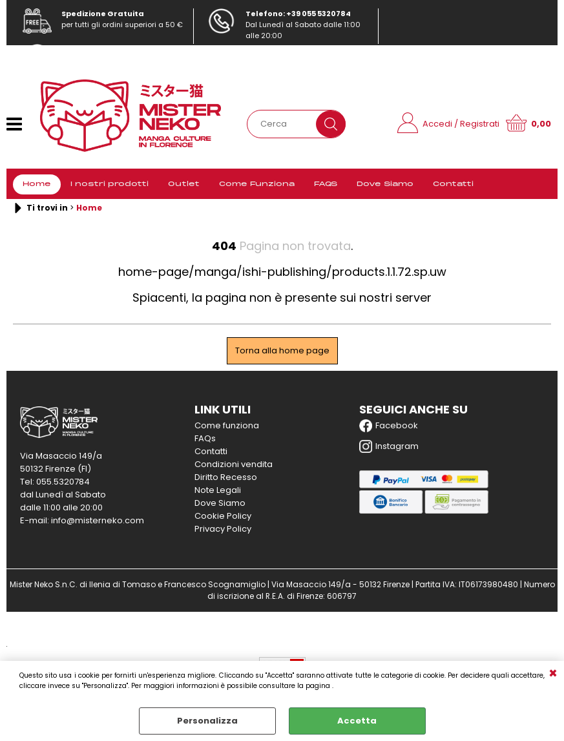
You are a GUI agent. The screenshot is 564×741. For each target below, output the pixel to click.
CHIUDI (553, 673)
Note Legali (217, 490)
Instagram (389, 446)
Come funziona (226, 425)
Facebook (388, 425)
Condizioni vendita (233, 464)
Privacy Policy (222, 529)
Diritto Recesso (225, 477)
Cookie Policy (222, 516)
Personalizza (207, 721)
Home (37, 184)
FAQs (205, 438)
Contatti (453, 184)
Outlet (184, 184)
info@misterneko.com (101, 60)
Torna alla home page (282, 350)
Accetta (357, 721)
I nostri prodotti (109, 184)
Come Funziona (257, 184)
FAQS (325, 184)
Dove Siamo (385, 184)
